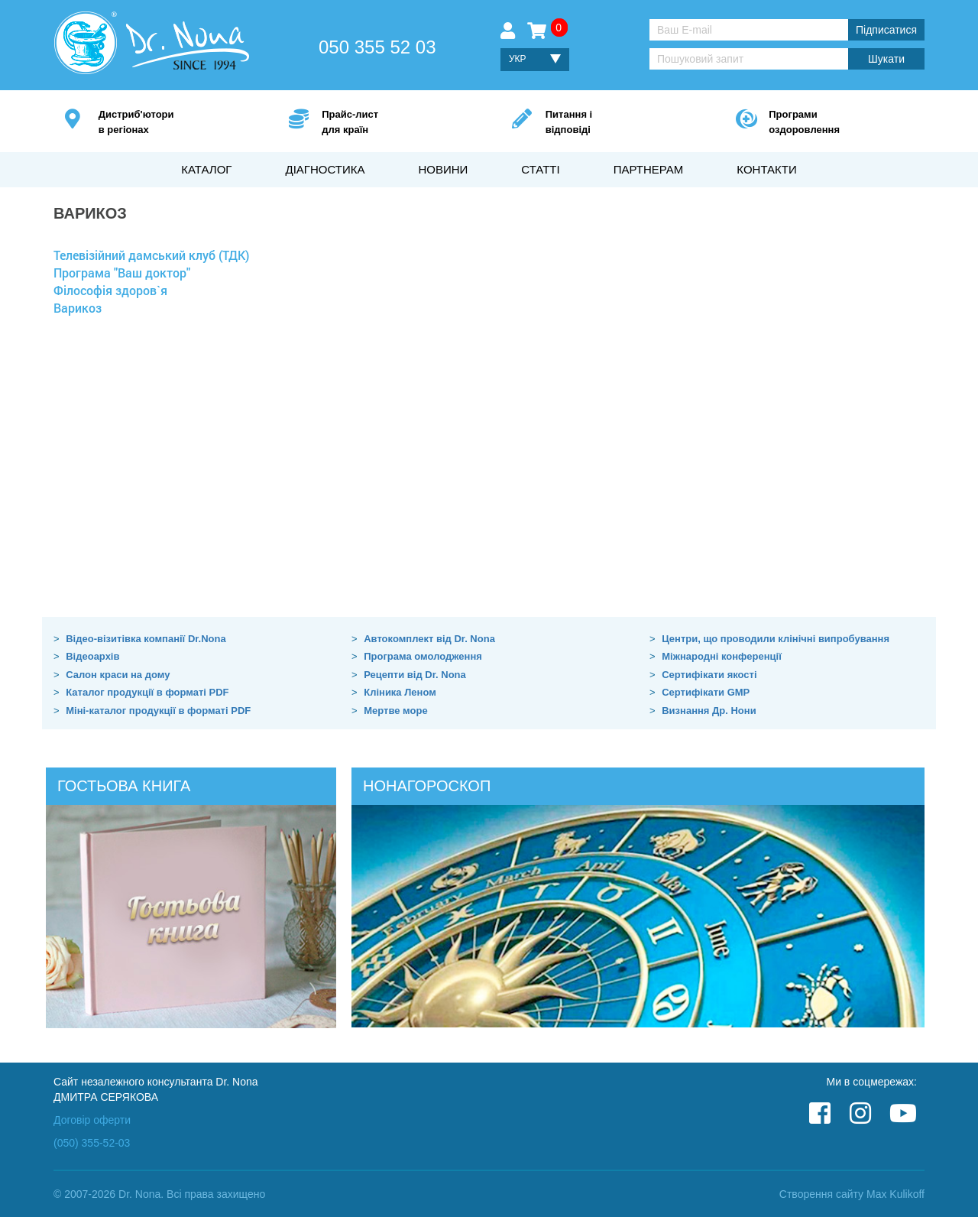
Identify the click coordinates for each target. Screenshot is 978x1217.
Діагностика (324, 169)
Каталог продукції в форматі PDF (147, 692)
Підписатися (886, 30)
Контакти (766, 169)
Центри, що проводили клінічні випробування (775, 638)
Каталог (206, 169)
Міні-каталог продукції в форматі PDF (158, 710)
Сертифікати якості (709, 674)
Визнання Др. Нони (709, 710)
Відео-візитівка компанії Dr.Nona (146, 638)
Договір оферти (92, 1120)
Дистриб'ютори (171, 123)
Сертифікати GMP (706, 692)
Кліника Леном (400, 692)
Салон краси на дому (118, 674)
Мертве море (395, 710)
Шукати (886, 59)
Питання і (618, 123)
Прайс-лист (394, 123)
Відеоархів (92, 656)
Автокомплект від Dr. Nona (429, 638)
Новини (443, 169)
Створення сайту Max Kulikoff (852, 1194)
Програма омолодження (423, 656)
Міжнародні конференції (722, 656)
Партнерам (649, 169)
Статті (540, 169)
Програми (841, 123)
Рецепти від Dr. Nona (415, 674)
